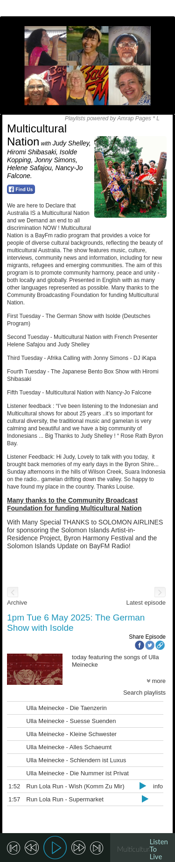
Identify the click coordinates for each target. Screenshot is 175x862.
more (156, 680)
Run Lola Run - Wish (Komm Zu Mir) (75, 786)
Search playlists (144, 692)
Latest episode (146, 602)
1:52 (14, 786)
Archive (17, 602)
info (158, 786)
